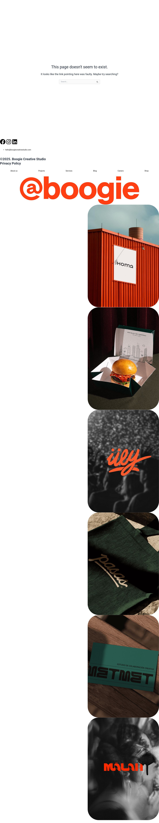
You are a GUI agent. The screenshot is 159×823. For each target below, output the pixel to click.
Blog (95, 171)
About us (13, 171)
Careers (121, 171)
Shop (147, 171)
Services (69, 171)
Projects (41, 171)
